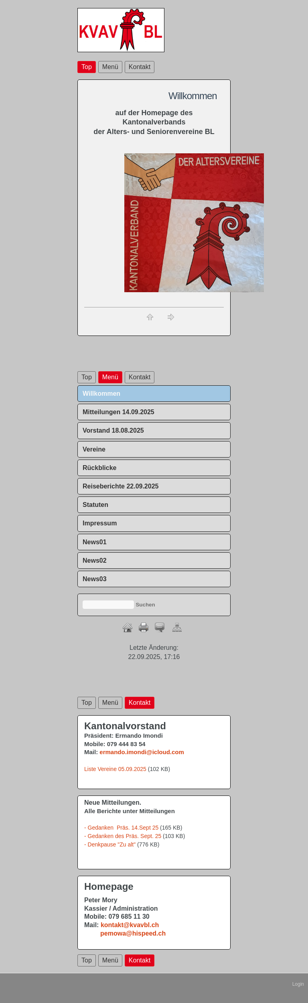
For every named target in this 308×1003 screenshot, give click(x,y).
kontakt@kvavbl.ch (130, 925)
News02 (95, 560)
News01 (95, 542)
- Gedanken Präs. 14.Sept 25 (121, 827)
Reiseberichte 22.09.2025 (120, 486)
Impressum (100, 523)
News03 (95, 579)
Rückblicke (99, 467)
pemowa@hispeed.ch (133, 933)
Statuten (95, 504)
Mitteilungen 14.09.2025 (118, 412)
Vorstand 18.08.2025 (113, 430)
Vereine (94, 449)
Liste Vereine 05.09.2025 (115, 769)
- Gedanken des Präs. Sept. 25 (122, 836)
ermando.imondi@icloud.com (141, 752)
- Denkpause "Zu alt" (110, 844)
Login (298, 984)
